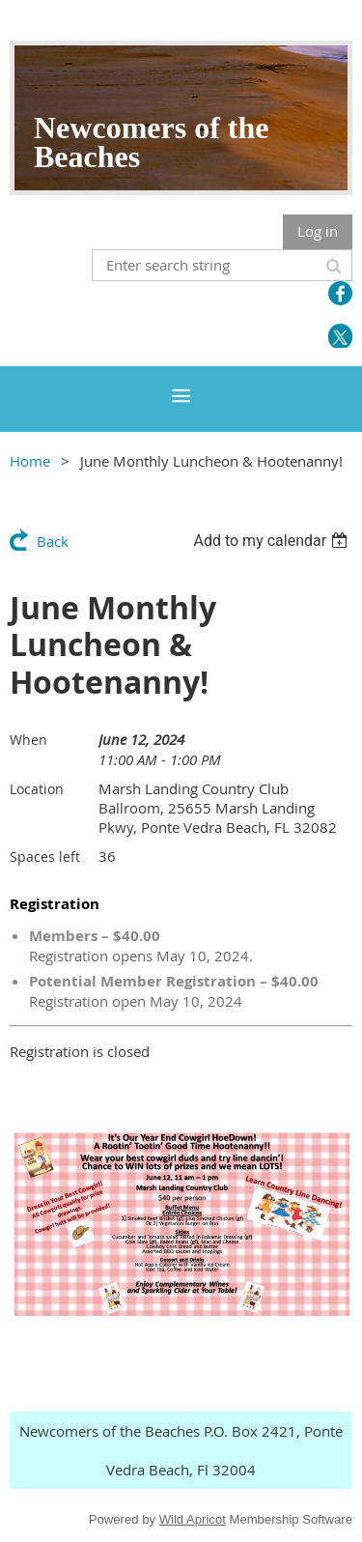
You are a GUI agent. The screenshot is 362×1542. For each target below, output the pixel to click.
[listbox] (272, 540)
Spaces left (45, 856)
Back (53, 541)
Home (30, 461)
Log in (317, 231)
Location (37, 789)
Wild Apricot (192, 1519)
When (28, 739)
